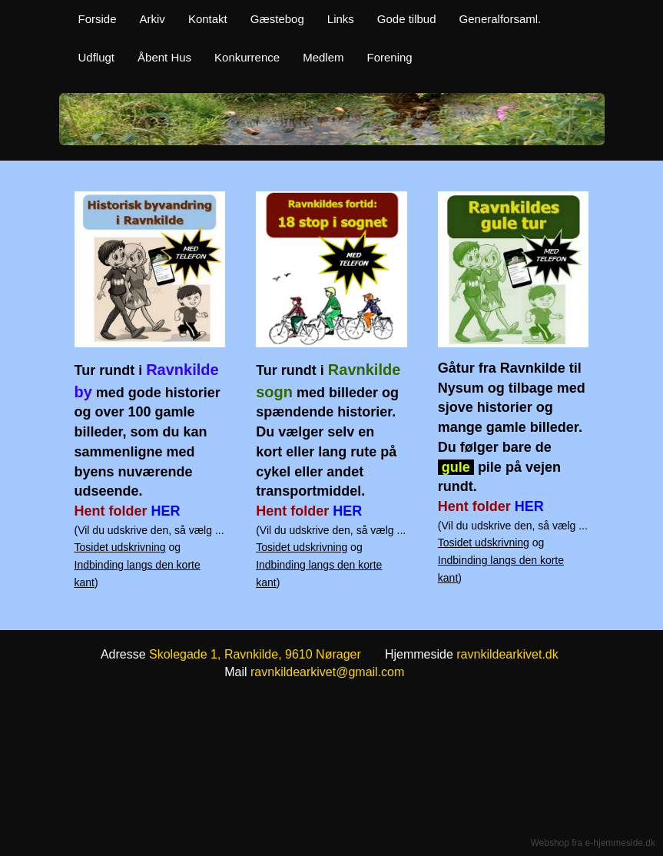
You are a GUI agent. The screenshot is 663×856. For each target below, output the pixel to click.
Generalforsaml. (500, 18)
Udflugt (96, 57)
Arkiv (152, 18)
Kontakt (207, 18)
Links (340, 18)
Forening (390, 57)
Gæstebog (277, 18)
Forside (97, 18)
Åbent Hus (164, 57)
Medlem (323, 57)
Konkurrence (247, 57)
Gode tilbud (406, 18)
